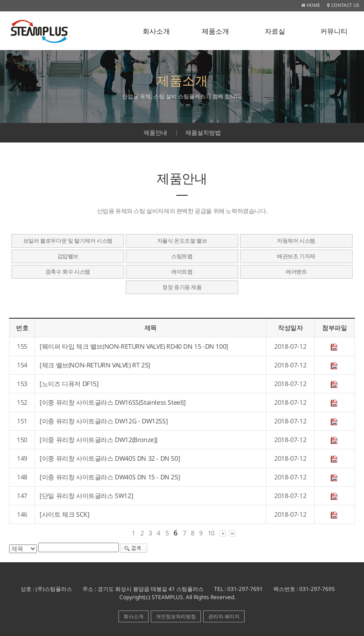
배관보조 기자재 (296, 256)
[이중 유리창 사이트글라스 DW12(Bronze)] (99, 439)
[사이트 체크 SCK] (64, 514)
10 (211, 533)
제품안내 (155, 132)
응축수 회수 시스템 (68, 271)
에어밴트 (296, 271)
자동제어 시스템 (296, 240)
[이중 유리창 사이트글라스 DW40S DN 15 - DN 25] (110, 477)
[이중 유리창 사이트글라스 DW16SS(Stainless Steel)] (112, 402)
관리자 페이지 (224, 616)
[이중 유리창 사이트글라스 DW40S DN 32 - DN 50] (110, 458)
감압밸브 (67, 256)
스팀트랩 (181, 256)
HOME (310, 5)
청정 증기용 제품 (181, 287)
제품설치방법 (203, 132)
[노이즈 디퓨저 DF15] (69, 383)
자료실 (275, 31)
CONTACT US (343, 5)
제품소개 (215, 31)
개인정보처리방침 (176, 616)
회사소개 (156, 31)
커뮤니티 (334, 31)
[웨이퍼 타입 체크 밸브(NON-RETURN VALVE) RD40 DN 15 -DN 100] (134, 346)
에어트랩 (181, 271)
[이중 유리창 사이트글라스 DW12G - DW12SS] (104, 421)
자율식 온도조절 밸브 (182, 240)
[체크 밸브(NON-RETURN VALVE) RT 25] (95, 365)
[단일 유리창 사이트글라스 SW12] (86, 495)
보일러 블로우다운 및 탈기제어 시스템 (68, 240)
